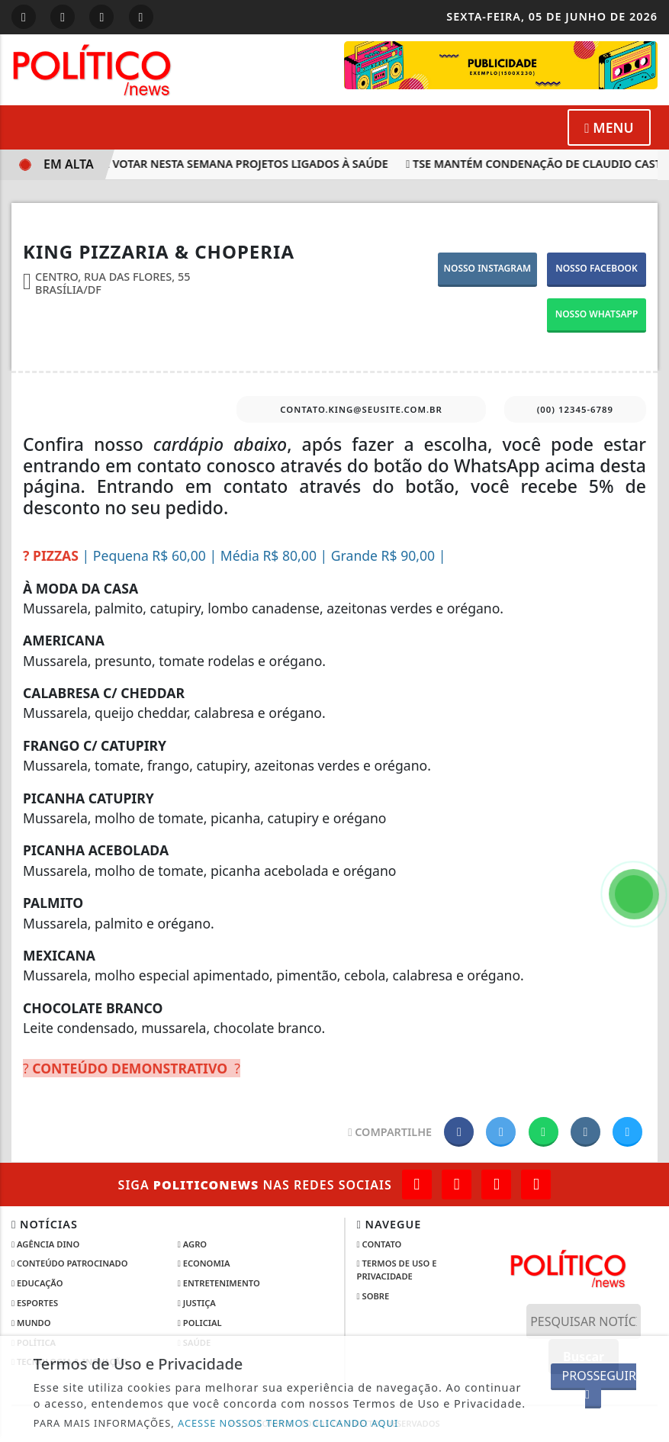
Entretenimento (219, 1283)
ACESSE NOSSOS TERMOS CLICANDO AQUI (288, 1423)
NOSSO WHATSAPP (596, 313)
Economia (204, 1263)
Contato (379, 1244)
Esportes (34, 1302)
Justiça (197, 1302)
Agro (192, 1244)
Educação (37, 1283)
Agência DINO (45, 1244)
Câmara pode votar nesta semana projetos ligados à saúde (212, 163)
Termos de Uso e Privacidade (397, 1269)
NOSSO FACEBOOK (596, 268)
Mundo (31, 1322)
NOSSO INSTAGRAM (487, 268)
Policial (200, 1322)
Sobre (373, 1296)
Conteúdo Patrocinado (69, 1263)
